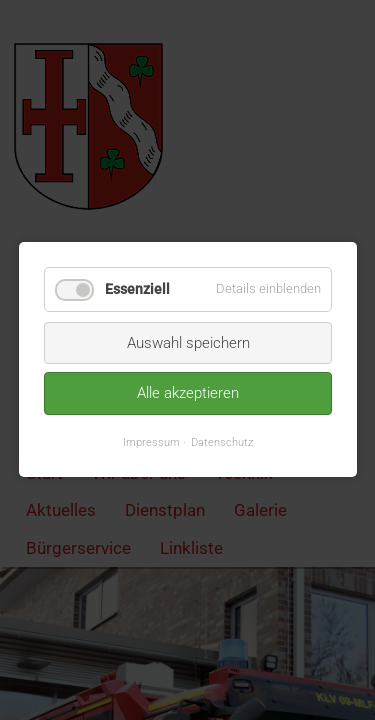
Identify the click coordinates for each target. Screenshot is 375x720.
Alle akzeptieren (188, 394)
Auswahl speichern (187, 343)
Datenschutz (222, 442)
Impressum (151, 442)
